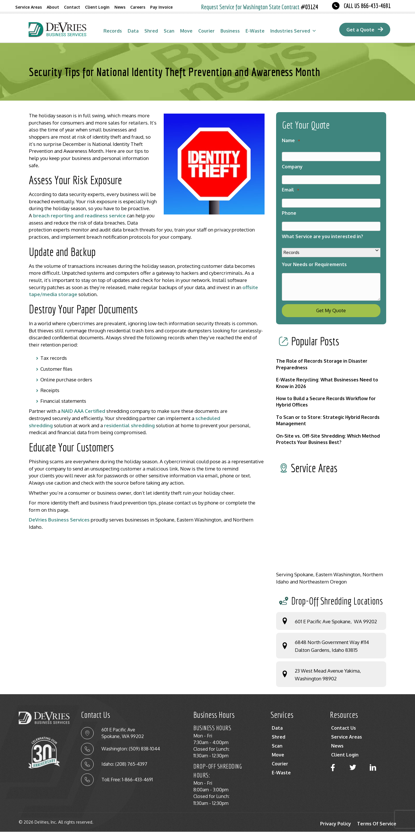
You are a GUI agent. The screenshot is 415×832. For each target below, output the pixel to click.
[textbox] (147, 379)
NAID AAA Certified (83, 411)
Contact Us (343, 728)
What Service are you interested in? (322, 236)
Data (133, 31)
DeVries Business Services (59, 520)
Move (186, 31)
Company (292, 167)
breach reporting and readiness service (79, 215)
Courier (206, 31)
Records (112, 31)
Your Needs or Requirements (314, 264)
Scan (169, 31)
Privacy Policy (335, 824)
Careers (137, 7)
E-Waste (255, 31)
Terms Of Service (376, 824)
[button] (333, 768)
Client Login (97, 7)
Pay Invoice (161, 7)
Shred (151, 31)
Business (230, 31)
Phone (289, 213)
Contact (72, 7)
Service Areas (28, 7)
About (53, 7)
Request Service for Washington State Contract (259, 6)
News (119, 7)
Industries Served (293, 31)
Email (290, 190)
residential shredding (129, 425)
